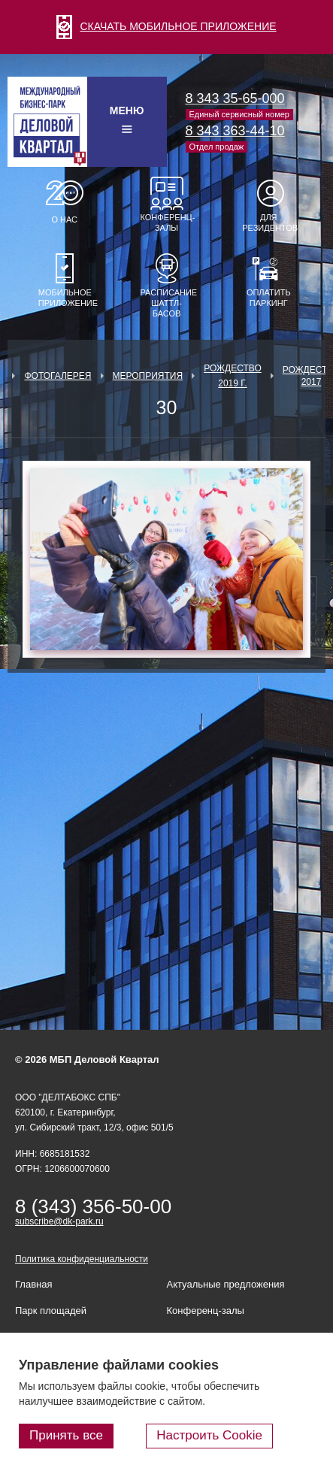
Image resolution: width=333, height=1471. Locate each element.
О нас (64, 219)
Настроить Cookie (209, 1435)
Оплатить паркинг (269, 297)
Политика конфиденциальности (81, 1259)
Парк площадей (50, 1310)
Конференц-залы (167, 222)
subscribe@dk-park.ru (59, 1221)
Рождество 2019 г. (233, 376)
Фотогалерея (57, 376)
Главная (33, 1284)
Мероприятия (148, 376)
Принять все (66, 1435)
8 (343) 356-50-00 (93, 1206)
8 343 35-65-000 (235, 98)
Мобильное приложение (64, 297)
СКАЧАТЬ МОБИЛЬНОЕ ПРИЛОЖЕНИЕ (166, 26)
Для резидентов (268, 222)
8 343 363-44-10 (235, 130)
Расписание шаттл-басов (167, 303)
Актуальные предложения (226, 1284)
